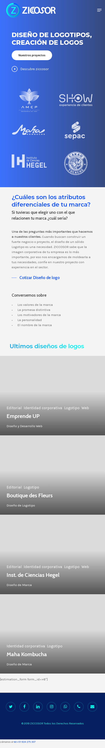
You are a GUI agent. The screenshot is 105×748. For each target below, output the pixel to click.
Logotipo (72, 408)
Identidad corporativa (43, 408)
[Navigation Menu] (99, 10)
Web (85, 408)
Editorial (14, 408)
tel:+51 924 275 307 (25, 741)
